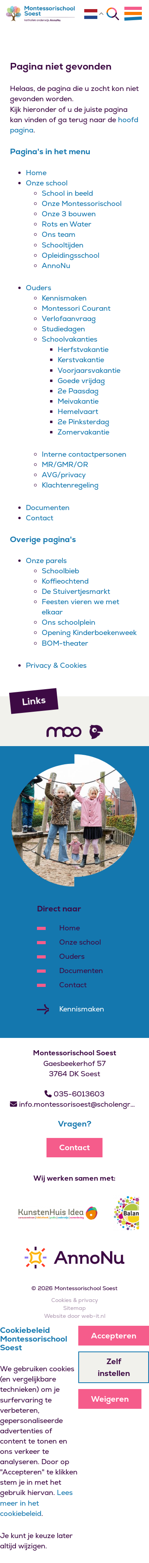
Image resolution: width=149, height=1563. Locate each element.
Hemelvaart (78, 411)
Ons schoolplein (68, 622)
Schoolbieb (60, 570)
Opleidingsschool (70, 255)
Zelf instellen (114, 1367)
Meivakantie (78, 401)
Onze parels (46, 560)
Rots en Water (66, 224)
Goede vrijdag (81, 380)
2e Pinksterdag (83, 421)
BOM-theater (65, 643)
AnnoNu (56, 265)
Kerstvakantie (81, 359)
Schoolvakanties (69, 339)
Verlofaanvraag (69, 318)
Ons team (58, 234)
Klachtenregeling (70, 485)
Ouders (38, 287)
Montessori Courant (76, 308)
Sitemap (74, 1308)
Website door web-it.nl (74, 1315)
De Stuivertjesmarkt (76, 591)
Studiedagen (63, 328)
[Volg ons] (63, 732)
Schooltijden (62, 244)
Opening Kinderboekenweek (89, 632)
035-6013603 (74, 1093)
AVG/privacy (64, 474)
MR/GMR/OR (65, 464)
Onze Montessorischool (82, 203)
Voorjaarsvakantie (89, 370)
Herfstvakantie (83, 349)
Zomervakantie (83, 432)
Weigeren (110, 1399)
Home (36, 172)
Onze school (47, 182)
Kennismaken (64, 297)
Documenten (48, 507)
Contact (39, 517)
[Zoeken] (112, 14)
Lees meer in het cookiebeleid (36, 1503)
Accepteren (113, 1336)
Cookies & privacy (74, 1300)
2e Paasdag (78, 390)
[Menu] (133, 13)
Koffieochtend (65, 581)
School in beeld (67, 193)
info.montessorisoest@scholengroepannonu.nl (74, 1104)
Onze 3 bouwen (69, 213)
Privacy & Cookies (56, 665)
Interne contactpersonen (84, 454)
